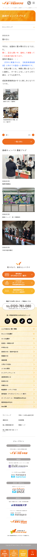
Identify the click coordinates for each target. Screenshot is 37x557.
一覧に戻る (18, 141)
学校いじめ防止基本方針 (26, 415)
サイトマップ (7, 415)
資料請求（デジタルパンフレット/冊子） (14, 394)
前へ (7, 135)
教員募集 (21, 420)
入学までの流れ (6, 364)
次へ (29, 135)
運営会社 (5, 420)
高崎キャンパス (23, 8)
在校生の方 (4, 381)
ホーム (4, 8)
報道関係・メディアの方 (9, 390)
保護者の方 (4, 356)
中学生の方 (4, 347)
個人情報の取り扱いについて (10, 430)
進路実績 (4, 360)
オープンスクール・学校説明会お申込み (13, 398)
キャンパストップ (7, 27)
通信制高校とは (6, 377)
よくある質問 (5, 368)
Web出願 (4, 406)
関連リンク (22, 425)
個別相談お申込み (6, 402)
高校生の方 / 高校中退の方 (9, 352)
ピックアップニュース (8, 373)
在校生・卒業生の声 (7, 343)
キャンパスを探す (12, 8)
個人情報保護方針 (8, 425)
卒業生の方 (4, 385)
